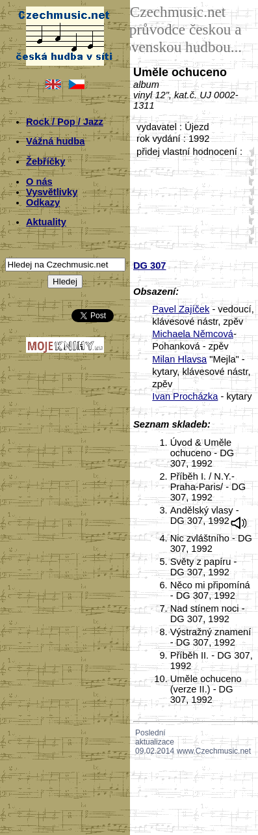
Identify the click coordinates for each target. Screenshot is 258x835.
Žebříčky (45, 161)
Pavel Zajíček (180, 309)
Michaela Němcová (192, 334)
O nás (39, 181)
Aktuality (46, 222)
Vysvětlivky (51, 192)
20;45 (249, 180)
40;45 (249, 220)
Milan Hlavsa (179, 359)
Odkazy (43, 202)
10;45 (249, 161)
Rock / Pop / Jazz (64, 121)
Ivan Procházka (185, 396)
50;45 (249, 239)
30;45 (249, 200)
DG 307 (149, 265)
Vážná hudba (55, 141)
